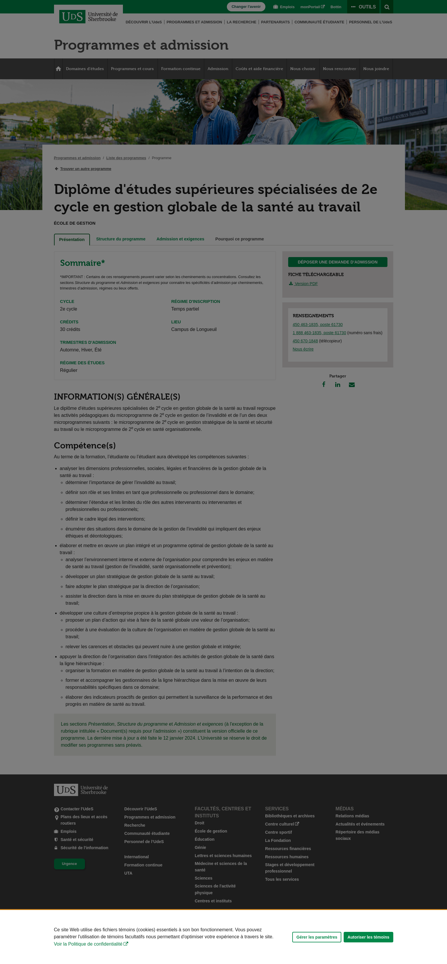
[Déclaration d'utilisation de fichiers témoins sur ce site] (223, 937)
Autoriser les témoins (368, 937)
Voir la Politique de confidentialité (88, 944)
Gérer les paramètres (316, 937)
